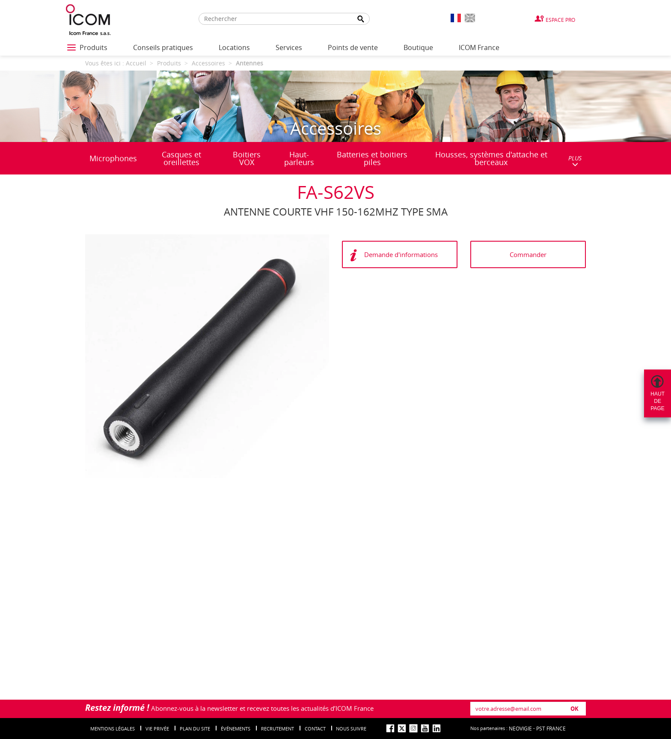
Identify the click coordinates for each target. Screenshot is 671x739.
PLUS (575, 160)
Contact (315, 728)
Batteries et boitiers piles (372, 158)
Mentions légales (112, 728)
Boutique (418, 47)
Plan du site (195, 728)
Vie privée (157, 728)
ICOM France (479, 47)
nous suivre (351, 728)
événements (235, 728)
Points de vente (353, 47)
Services (289, 47)
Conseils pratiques (163, 47)
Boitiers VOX (247, 158)
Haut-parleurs (299, 158)
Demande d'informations (401, 254)
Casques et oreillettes (181, 158)
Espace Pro (560, 19)
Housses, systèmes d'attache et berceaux (491, 158)
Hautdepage (657, 401)
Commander (528, 254)
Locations (234, 47)
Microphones (113, 158)
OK (574, 708)
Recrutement (277, 728)
